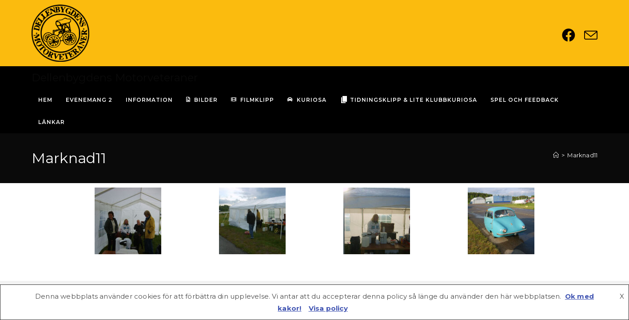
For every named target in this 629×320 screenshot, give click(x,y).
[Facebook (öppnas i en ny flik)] (573, 35)
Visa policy (328, 308)
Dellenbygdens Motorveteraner (115, 77)
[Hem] (556, 155)
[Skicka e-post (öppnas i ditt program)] (590, 35)
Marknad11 (582, 155)
